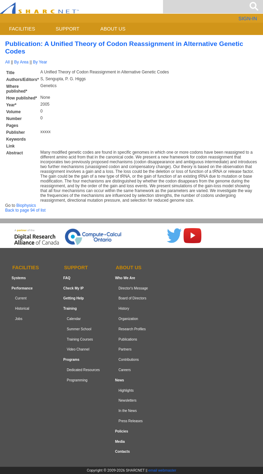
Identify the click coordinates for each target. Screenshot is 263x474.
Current (21, 298)
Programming (77, 380)
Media (120, 441)
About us (112, 29)
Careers (124, 370)
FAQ (67, 278)
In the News (127, 411)
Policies (121, 431)
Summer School (79, 329)
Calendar (74, 319)
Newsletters (127, 400)
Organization (128, 319)
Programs (71, 360)
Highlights (126, 390)
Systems (19, 278)
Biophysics (26, 205)
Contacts (122, 451)
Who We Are (125, 278)
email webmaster (162, 470)
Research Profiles (132, 329)
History (123, 308)
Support (67, 29)
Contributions (128, 360)
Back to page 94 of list (25, 210)
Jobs (18, 319)
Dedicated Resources (83, 370)
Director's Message (133, 288)
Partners (125, 350)
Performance (22, 288)
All (7, 62)
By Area (21, 62)
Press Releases (130, 421)
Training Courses (80, 339)
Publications (127, 339)
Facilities (22, 29)
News (119, 380)
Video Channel (78, 350)
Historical (22, 308)
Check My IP (73, 288)
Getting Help (73, 298)
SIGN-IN (247, 18)
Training (70, 308)
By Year (40, 62)
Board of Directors (132, 298)
